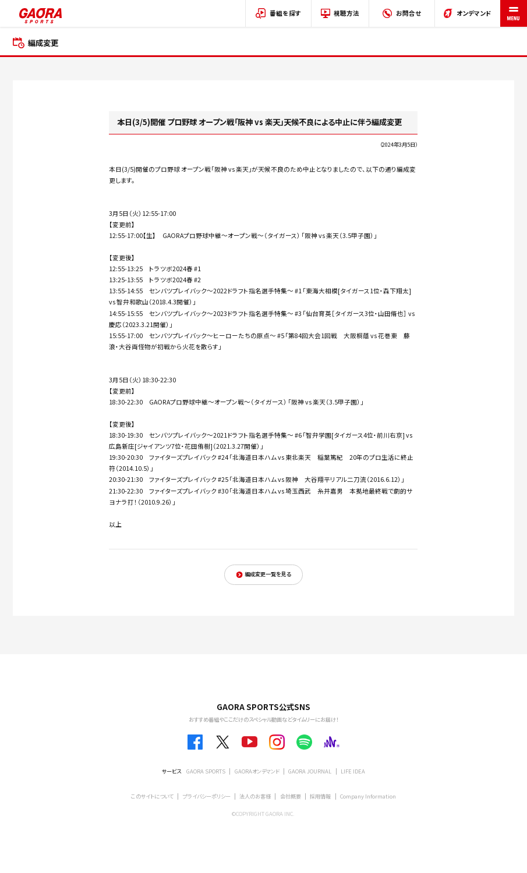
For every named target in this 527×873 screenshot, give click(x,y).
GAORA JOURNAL (309, 771)
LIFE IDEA (353, 771)
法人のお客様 (255, 796)
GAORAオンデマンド (257, 771)
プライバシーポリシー (207, 796)
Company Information (368, 796)
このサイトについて (152, 796)
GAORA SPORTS (205, 771)
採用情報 (320, 796)
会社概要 (290, 796)
